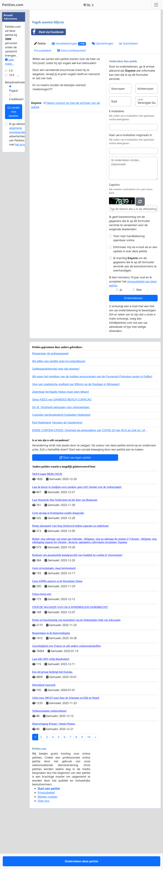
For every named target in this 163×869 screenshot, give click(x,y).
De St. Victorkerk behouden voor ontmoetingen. (61, 455)
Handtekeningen (69, 92)
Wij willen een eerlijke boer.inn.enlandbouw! (58, 409)
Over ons (43, 849)
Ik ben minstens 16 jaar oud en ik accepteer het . (133, 330)
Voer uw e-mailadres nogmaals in (130, 183)
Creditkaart (16, 202)
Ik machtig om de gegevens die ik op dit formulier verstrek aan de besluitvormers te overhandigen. (134, 312)
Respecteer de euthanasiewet (50, 401)
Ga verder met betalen (13, 215)
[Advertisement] (95, 39)
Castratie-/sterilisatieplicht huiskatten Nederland (61, 462)
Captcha (114, 233)
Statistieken (128, 91)
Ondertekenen (133, 346)
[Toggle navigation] (156, 4)
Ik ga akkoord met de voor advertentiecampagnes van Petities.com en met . (24, 237)
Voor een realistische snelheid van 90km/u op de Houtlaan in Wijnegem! (76, 432)
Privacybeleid (42, 99)
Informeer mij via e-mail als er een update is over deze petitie (135, 297)
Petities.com (12, 4)
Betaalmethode (15, 185)
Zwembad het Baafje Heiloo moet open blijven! (60, 439)
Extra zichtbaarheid (71, 99)
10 (88, 785)
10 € (11, 178)
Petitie (40, 91)
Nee (139, 338)
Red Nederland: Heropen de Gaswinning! (57, 470)
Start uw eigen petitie (75, 506)
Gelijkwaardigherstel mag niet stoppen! (56, 416)
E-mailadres (116, 159)
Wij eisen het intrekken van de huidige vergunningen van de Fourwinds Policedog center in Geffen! (92, 424)
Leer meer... (9, 165)
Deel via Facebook (47, 80)
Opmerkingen (102, 91)
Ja (121, 338)
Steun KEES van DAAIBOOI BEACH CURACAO (61, 447)
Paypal (13, 194)
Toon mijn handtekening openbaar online (129, 286)
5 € (11, 174)
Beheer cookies (47, 845)
